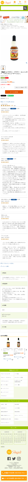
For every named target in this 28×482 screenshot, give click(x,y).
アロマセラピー (4, 395)
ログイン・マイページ (19, 415)
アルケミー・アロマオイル (6, 377)
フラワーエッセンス (4, 381)
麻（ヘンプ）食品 (4, 384)
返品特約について (5, 98)
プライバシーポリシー (5, 422)
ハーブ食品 (17, 373)
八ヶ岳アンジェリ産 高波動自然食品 (18, 381)
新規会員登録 (17, 411)
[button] (2, 349)
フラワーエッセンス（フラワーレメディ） (9, 25)
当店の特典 (17, 404)
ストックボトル (21, 26)
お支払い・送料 (4, 404)
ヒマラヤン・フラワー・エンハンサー (9, 26)
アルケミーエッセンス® (5, 373)
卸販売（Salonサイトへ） (6, 415)
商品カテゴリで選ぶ (8, 24)
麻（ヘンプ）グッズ (4, 388)
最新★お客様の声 (4, 411)
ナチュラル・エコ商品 (19, 377)
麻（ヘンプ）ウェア (4, 392)
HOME (2, 24)
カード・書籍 (17, 384)
